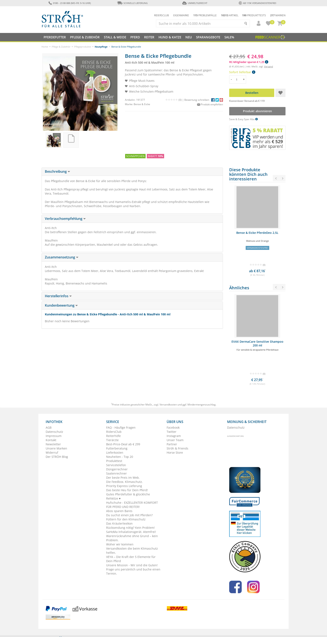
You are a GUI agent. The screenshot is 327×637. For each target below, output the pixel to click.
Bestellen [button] (251, 93)
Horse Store (175, 452)
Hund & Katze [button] (169, 37)
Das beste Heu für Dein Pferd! (127, 490)
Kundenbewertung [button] (61, 305)
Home (45, 46)
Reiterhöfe (113, 436)
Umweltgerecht (194, 3)
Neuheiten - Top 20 (119, 457)
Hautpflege (101, 46)
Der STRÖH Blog (57, 457)
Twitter (171, 432)
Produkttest (114, 461)
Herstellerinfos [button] (58, 296)
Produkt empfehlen (210, 104)
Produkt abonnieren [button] (257, 111)
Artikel (229, 15)
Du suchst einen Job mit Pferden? (129, 515)
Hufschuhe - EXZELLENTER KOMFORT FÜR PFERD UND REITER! (132, 505)
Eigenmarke (181, 15)
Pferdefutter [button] (55, 37)
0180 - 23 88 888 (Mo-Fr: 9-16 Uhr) (70, 3)
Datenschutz (54, 432)
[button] (257, 23)
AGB (49, 427)
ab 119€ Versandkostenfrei (257, 3)
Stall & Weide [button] (115, 37)
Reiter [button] (149, 37)
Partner (172, 444)
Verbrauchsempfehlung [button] (65, 218)
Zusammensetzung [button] (61, 257)
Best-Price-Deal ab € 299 (123, 444)
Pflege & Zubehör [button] (85, 37)
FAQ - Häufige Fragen (121, 427)
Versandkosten (168, 404)
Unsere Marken (56, 448)
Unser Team (175, 440)
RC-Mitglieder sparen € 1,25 (248, 62)
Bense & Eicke (142, 104)
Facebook (173, 427)
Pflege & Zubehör (61, 46)
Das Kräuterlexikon (119, 523)
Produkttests (254, 15)
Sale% (229, 37)
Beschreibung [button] (57, 171)
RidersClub (114, 432)
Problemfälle (205, 15)
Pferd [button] (135, 37)
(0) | (174, 100)
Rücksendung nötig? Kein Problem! (130, 528)
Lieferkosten (114, 452)
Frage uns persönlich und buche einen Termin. (133, 571)
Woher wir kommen (119, 544)
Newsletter (53, 444)
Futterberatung (116, 448)
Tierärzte (112, 440)
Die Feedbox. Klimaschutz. (124, 482)
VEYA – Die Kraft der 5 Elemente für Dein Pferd (131, 559)
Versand (268, 66)
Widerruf (52, 452)
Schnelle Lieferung (132, 3)
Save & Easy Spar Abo (243, 119)
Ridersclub (161, 15)
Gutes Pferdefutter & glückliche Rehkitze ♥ (128, 496)
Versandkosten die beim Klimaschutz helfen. (132, 550)
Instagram (174, 436)
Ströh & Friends (177, 448)
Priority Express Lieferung (124, 486)
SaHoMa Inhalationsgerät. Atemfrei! (131, 532)
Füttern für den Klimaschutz (126, 519)
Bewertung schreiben (196, 100)
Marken (277, 15)
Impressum (54, 436)
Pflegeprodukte (82, 46)
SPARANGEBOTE (208, 37)
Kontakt (51, 440)
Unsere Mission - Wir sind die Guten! (132, 565)
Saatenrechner (116, 473)
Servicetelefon (116, 465)
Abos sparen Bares (119, 511)
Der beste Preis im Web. (123, 478)
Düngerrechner (117, 469)
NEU (188, 37)
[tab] (132, 172)
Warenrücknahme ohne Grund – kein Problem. (132, 538)
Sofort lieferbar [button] (242, 72)
